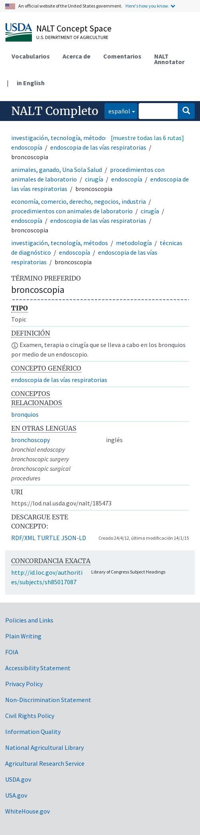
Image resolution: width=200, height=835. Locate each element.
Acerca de (76, 56)
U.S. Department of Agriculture (72, 37)
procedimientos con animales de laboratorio (72, 211)
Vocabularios (31, 56)
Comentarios (122, 56)
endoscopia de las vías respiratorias (98, 147)
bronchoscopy (30, 440)
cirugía (94, 179)
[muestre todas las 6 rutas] (147, 138)
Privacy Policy (24, 684)
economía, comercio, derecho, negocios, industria (78, 201)
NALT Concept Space (74, 28)
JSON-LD (73, 538)
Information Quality (33, 732)
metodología (134, 243)
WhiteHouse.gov (27, 811)
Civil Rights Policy (29, 716)
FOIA (11, 652)
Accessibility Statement (38, 668)
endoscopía (26, 147)
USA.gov (16, 795)
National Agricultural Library (44, 747)
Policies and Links (29, 620)
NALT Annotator (169, 59)
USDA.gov (18, 779)
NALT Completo (54, 111)
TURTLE (48, 538)
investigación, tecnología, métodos (59, 138)
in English (31, 83)
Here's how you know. (147, 6)
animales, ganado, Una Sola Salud (56, 170)
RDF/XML (23, 538)
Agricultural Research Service (44, 763)
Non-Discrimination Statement (48, 700)
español (117, 110)
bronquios (25, 414)
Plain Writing (23, 636)
